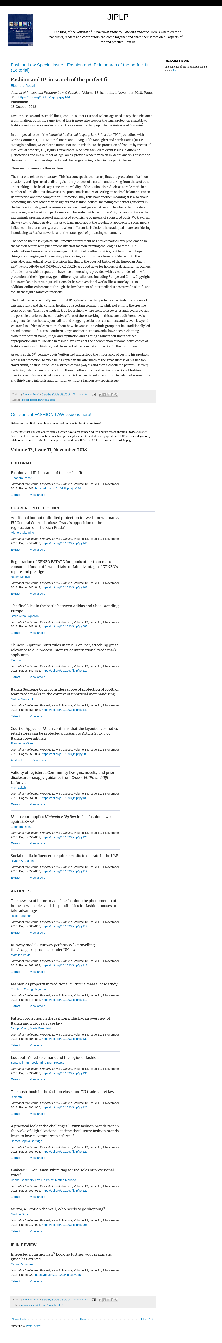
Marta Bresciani (40, 1028)
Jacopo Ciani (19, 1028)
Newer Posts (19, 1319)
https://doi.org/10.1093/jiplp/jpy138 (65, 798)
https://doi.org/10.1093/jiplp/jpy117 (65, 926)
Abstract (17, 760)
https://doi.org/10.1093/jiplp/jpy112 (65, 871)
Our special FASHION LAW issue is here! (51, 414)
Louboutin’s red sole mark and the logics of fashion (55, 1057)
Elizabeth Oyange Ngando (28, 989)
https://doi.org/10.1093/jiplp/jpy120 (65, 1151)
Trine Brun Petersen (52, 1062)
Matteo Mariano (65, 1180)
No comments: (80, 394)
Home (83, 1319)
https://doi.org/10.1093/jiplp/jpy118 (65, 965)
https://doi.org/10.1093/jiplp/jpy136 (65, 1073)
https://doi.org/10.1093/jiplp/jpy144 (44, 97)
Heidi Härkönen (21, 915)
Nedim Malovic (20, 576)
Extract (16, 494)
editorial (24, 399)
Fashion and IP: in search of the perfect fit (46, 472)
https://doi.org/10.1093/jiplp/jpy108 (65, 587)
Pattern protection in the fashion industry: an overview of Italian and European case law (60, 1021)
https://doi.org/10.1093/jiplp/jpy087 (65, 626)
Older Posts (147, 1319)
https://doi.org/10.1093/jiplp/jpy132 (65, 1038)
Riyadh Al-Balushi (22, 860)
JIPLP (118, 16)
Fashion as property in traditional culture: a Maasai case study (64, 984)
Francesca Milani (22, 743)
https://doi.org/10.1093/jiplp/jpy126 (65, 1107)
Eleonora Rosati (24, 86)
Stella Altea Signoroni (25, 616)
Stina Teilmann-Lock (24, 1062)
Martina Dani (19, 1214)
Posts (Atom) (33, 1325)
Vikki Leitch (18, 787)
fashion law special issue (42, 399)
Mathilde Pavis (20, 955)
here (175, 70)
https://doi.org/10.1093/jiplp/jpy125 (65, 837)
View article (37, 494)
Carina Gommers (22, 1180)
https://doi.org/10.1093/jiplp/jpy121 (65, 1190)
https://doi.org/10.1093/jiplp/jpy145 (58, 1274)
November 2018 (55, 1305)
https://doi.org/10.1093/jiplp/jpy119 (65, 999)
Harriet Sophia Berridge (26, 1141)
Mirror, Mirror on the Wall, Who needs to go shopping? (58, 1209)
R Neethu (17, 1097)
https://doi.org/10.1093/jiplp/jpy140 (65, 543)
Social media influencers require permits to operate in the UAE (64, 855)
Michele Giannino (22, 532)
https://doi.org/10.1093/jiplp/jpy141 (65, 709)
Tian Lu (16, 660)
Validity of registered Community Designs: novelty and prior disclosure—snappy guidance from (63, 777)
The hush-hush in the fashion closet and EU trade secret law (62, 1091)
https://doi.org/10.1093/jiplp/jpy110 (65, 670)
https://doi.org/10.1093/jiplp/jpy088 (65, 754)
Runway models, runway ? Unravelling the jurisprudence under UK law (53, 947)
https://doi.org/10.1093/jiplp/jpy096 (65, 1224)
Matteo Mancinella (23, 699)
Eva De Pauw (44, 1180)
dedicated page (100, 436)
